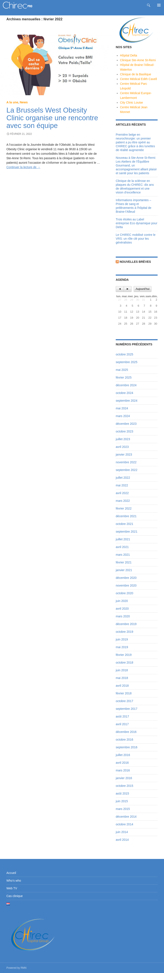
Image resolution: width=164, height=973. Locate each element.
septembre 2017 (126, 708)
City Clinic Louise (131, 102)
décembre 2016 (126, 732)
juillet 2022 (123, 477)
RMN (23, 967)
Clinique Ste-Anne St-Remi (138, 60)
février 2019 (124, 655)
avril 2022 (122, 493)
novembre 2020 (126, 585)
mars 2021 (123, 554)
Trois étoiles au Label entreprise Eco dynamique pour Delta (136, 223)
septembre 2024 (126, 400)
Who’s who (13, 880)
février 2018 (124, 693)
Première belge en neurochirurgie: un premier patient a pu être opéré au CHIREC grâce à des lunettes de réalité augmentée (135, 142)
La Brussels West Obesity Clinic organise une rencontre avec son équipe (52, 117)
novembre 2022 (126, 462)
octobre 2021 (124, 524)
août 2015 (122, 793)
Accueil (11, 873)
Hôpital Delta (128, 55)
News (24, 102)
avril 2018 (122, 685)
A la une (12, 102)
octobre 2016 (124, 739)
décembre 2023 (126, 423)
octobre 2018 (124, 662)
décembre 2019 (126, 624)
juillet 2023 (123, 439)
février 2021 (124, 562)
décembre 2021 (126, 516)
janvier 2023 (124, 454)
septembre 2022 (126, 470)
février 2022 (124, 508)
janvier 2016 (124, 778)
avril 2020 (122, 608)
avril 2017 (122, 724)
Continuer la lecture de (23, 167)
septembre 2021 (126, 531)
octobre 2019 (124, 631)
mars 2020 (123, 616)
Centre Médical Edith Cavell (138, 79)
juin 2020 (122, 601)
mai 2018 (122, 678)
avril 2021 (122, 547)
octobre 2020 (124, 593)
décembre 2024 (126, 385)
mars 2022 (123, 500)
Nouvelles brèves (135, 261)
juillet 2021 (123, 539)
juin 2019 (122, 639)
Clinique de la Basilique (135, 74)
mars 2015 (123, 809)
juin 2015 (122, 801)
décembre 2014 (126, 816)
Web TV (11, 888)
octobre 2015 (124, 785)
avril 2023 (122, 447)
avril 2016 (122, 762)
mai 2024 (122, 408)
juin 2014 (122, 832)
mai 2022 (122, 485)
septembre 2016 (126, 747)
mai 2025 (122, 369)
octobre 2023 (124, 431)
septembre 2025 (126, 362)
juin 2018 (122, 670)
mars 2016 (123, 770)
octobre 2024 (124, 393)
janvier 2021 (124, 570)
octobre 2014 (124, 824)
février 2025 (124, 377)
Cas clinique (14, 896)
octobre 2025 (124, 354)
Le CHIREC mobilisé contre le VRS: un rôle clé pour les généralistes (135, 238)
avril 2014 (122, 839)
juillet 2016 (123, 755)
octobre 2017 (124, 701)
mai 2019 (122, 647)
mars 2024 (123, 416)
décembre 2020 (126, 577)
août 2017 (122, 716)
